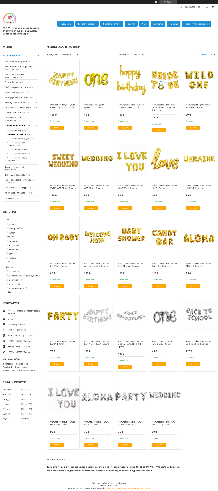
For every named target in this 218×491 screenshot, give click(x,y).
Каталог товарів (86, 23)
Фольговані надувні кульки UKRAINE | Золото (198, 186)
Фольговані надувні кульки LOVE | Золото (164, 186)
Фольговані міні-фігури (17, 149)
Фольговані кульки (15, 125)
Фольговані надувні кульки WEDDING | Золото (96, 186)
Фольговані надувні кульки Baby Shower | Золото (130, 264)
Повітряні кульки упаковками (13, 119)
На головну (65, 23)
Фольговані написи (16, 134)
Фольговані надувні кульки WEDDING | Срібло (164, 423)
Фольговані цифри (15, 130)
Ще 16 (10, 262)
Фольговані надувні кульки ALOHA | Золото (198, 264)
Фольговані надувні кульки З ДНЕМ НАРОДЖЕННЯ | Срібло (130, 344)
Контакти (158, 23)
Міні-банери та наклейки (16, 192)
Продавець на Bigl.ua (109, 485)
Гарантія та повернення (197, 23)
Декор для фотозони (15, 102)
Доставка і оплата (112, 23)
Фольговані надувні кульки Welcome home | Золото (96, 264)
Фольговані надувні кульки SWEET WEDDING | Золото (63, 186)
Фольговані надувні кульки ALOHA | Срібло (96, 423)
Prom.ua (122, 483)
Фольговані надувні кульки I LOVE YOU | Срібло (63, 423)
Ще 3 (10, 292)
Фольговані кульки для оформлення (17, 159)
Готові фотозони (13, 82)
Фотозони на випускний (16, 61)
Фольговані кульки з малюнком (16, 144)
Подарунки (10, 198)
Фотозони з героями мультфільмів (14, 75)
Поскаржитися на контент (115, 488)
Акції (144, 23)
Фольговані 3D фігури (16, 153)
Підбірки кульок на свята (16, 87)
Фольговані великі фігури (18, 138)
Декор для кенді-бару (15, 174)
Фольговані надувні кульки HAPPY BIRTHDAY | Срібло (96, 342)
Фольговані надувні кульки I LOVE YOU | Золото (131, 186)
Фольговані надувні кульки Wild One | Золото (198, 106)
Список (212, 54)
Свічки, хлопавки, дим (15, 112)
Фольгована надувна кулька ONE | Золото (94, 106)
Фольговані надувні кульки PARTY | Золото (62, 342)
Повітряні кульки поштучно (18, 107)
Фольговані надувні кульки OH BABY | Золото (62, 264)
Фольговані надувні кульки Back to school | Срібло (198, 342)
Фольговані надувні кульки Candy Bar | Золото (164, 264)
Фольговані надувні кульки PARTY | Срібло (130, 423)
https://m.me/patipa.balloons (21, 335)
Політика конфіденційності (139, 488)
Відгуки (131, 23)
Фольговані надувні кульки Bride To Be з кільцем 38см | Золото (164, 107)
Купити (57, 128)
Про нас (174, 23)
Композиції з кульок (14, 92)
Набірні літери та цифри (16, 187)
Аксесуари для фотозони (17, 97)
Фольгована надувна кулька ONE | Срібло (162, 342)
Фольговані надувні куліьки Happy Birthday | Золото (131, 106)
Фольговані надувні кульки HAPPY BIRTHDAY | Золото (63, 106)
